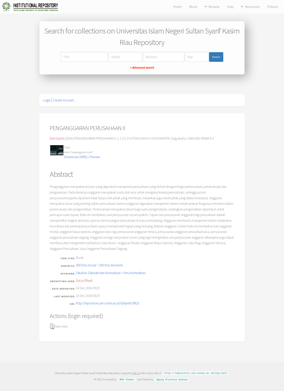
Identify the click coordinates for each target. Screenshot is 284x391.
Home (177, 7)
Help (230, 7)
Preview (94, 157)
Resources (252, 7)
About (193, 7)
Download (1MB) (75, 157)
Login (46, 100)
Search (216, 57)
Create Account (63, 100)
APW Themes (126, 379)
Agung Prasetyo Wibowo (172, 379)
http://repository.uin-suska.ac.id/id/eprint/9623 (107, 303)
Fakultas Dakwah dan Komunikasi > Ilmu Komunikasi (111, 273)
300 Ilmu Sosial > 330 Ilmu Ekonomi (99, 265)
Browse (214, 7)
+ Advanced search (142, 67)
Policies (272, 7)
